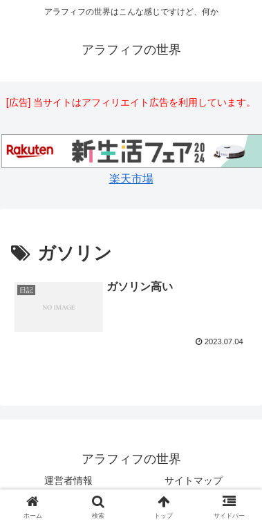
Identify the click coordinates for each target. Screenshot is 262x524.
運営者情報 (68, 480)
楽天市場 (131, 179)
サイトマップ (194, 480)
